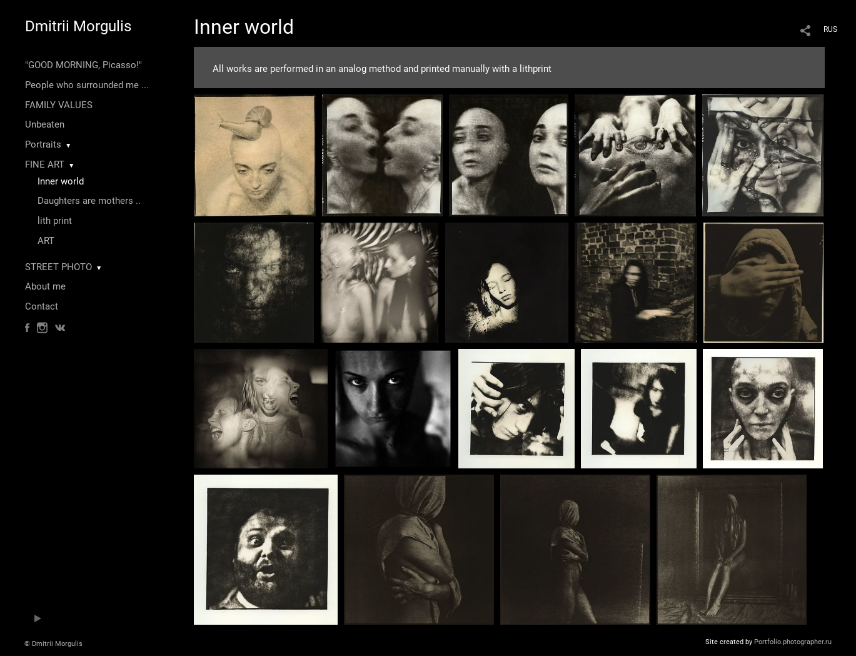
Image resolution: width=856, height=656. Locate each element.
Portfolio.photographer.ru (793, 642)
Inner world (61, 181)
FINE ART (44, 164)
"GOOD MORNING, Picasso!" (83, 65)
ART (46, 240)
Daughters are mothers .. (89, 200)
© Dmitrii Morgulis (53, 644)
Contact (41, 306)
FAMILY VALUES (59, 105)
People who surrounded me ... (87, 85)
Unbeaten (44, 124)
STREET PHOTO (58, 267)
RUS (830, 29)
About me (45, 286)
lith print (55, 220)
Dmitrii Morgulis (78, 26)
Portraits (43, 144)
